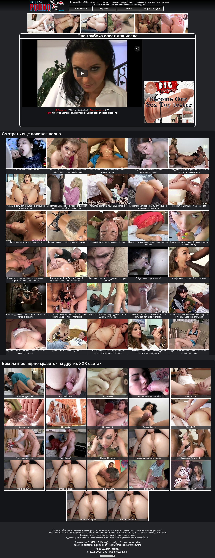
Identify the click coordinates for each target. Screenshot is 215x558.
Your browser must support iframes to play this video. (82, 73)
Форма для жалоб (107, 548)
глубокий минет (84, 112)
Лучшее (104, 8)
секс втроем (100, 112)
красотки (64, 112)
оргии (72, 112)
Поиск (128, 8)
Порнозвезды (152, 8)
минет (55, 112)
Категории (81, 8)
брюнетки (113, 112)
